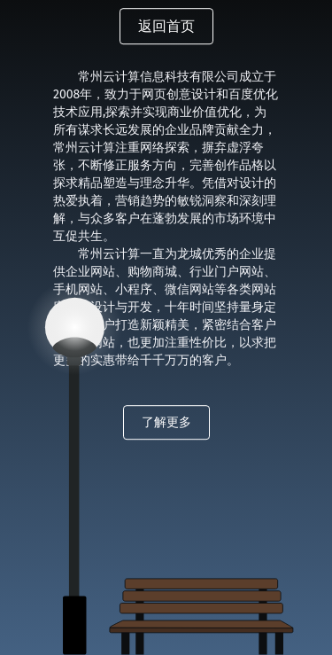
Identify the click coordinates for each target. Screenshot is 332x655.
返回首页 (166, 27)
